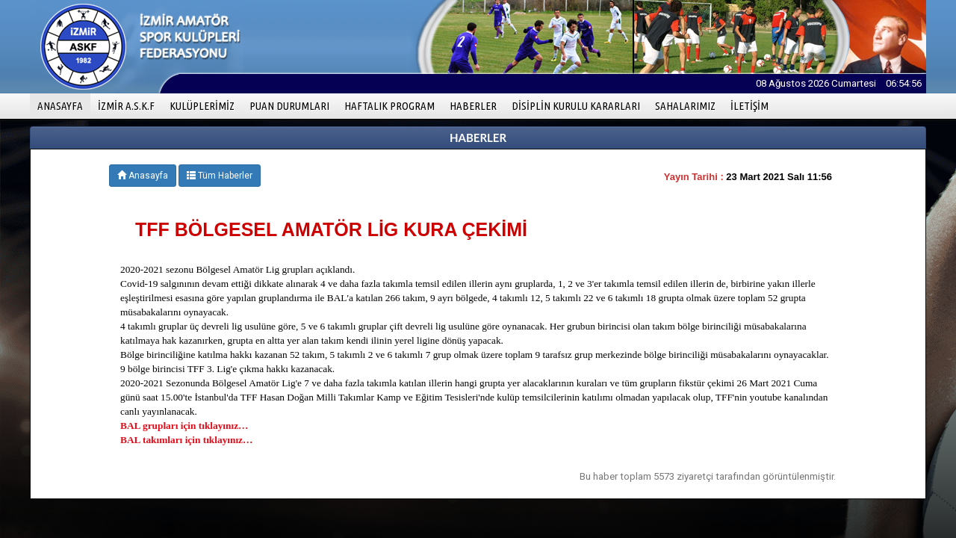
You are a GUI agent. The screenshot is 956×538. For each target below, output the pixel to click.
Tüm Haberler (219, 175)
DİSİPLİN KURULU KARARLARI (576, 105)
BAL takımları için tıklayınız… (186, 439)
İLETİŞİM (749, 105)
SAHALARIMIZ (685, 105)
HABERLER (473, 105)
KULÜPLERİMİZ (202, 105)
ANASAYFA (63, 105)
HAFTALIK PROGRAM (389, 105)
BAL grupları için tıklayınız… (184, 425)
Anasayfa (142, 175)
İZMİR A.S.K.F (126, 105)
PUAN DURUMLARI (289, 105)
